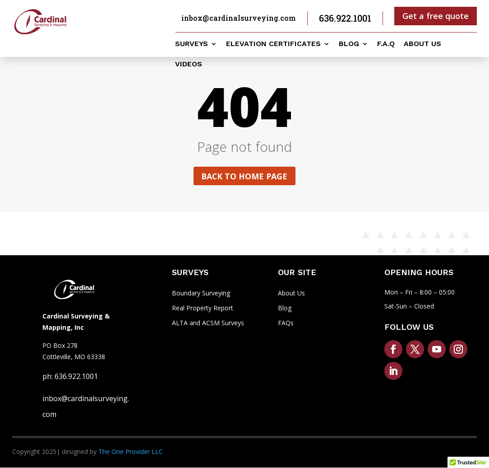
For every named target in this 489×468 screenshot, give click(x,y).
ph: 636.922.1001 (70, 377)
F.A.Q (386, 44)
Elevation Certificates (273, 44)
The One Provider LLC (130, 452)
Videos (188, 64)
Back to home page (244, 176)
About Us (291, 293)
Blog (349, 44)
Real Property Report (202, 308)
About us (422, 44)
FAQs (286, 322)
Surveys (191, 44)
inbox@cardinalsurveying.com (238, 18)
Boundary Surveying (201, 293)
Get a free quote (435, 15)
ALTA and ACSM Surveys (208, 322)
